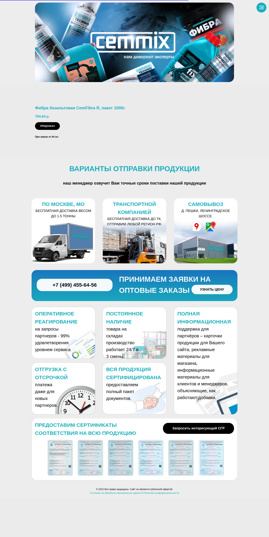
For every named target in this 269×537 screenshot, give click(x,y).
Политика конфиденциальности (161, 531)
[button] (60, 496)
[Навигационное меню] (261, 7)
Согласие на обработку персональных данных (116, 531)
